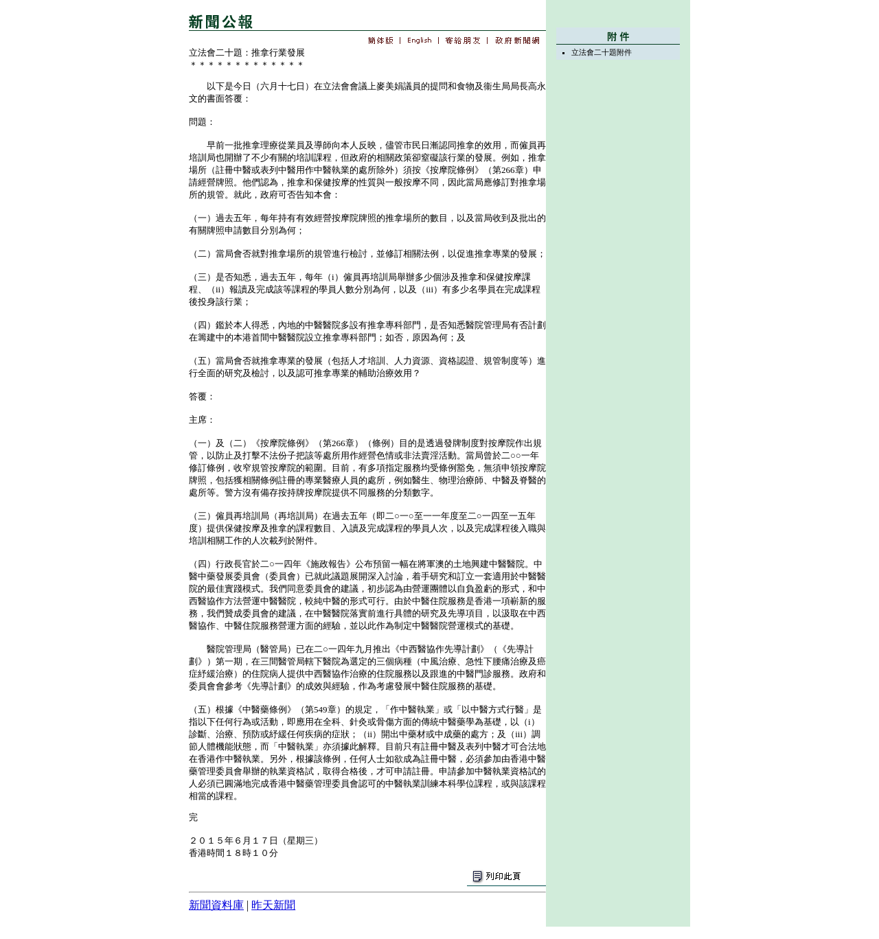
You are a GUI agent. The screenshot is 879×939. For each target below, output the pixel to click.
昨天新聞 (273, 905)
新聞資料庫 (216, 905)
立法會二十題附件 (601, 52)
